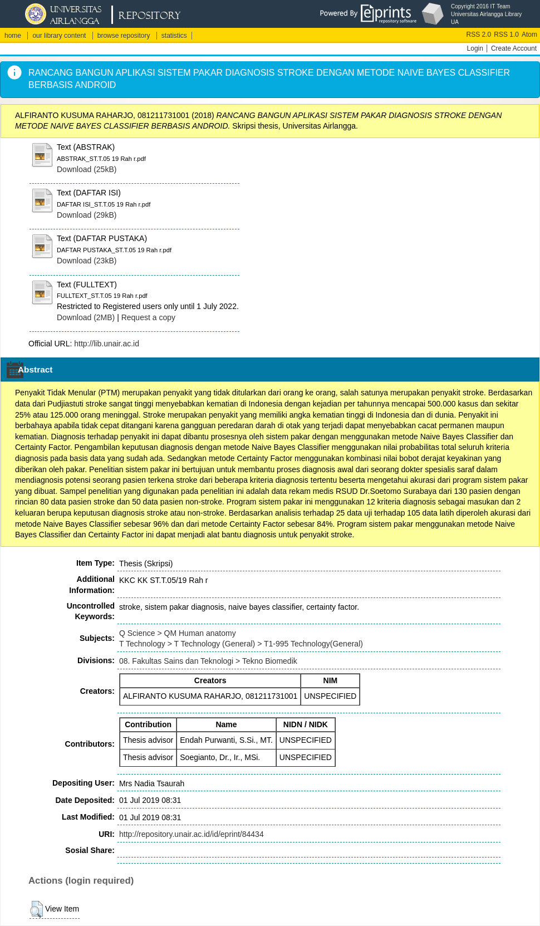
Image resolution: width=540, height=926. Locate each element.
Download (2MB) (86, 317)
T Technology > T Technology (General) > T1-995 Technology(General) (241, 643)
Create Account (514, 48)
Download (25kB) (86, 169)
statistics (174, 36)
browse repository (123, 36)
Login (475, 48)
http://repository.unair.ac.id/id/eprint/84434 (191, 834)
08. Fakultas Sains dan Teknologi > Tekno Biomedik (208, 660)
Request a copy (148, 317)
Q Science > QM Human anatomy (177, 633)
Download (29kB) (86, 214)
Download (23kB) (86, 260)
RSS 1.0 (506, 34)
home (12, 36)
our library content (59, 36)
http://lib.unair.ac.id (106, 343)
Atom (529, 34)
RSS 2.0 (479, 34)
